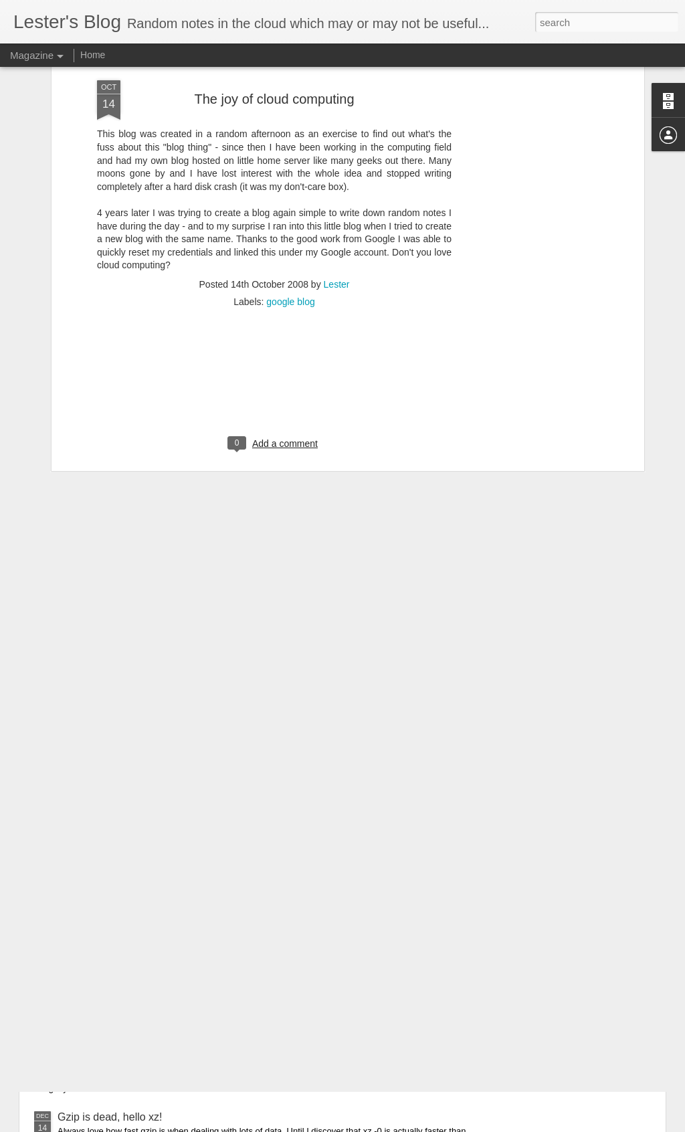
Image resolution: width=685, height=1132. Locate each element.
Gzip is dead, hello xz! (110, 1117)
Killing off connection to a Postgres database (163, 1044)
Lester (337, 193)
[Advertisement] (274, 297)
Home (92, 55)
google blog (290, 210)
